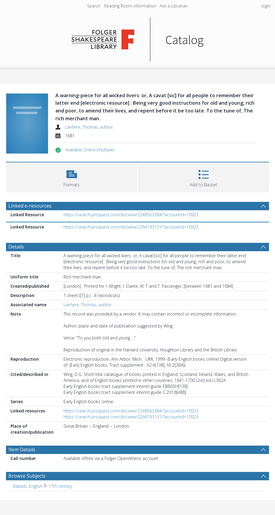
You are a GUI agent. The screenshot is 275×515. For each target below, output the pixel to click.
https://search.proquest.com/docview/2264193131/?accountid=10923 (131, 227)
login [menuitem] (266, 6)
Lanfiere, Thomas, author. (89, 127)
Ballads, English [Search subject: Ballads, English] (27, 486)
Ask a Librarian (174, 6)
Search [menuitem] (93, 6)
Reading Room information (130, 6)
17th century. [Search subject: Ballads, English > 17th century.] (60, 486)
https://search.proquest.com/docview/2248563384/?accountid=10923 (131, 214)
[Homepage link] (138, 38)
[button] (89, 150)
